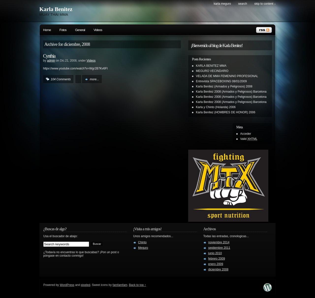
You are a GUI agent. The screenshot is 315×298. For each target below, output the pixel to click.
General (80, 30)
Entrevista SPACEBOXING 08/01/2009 (221, 81)
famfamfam (119, 285)
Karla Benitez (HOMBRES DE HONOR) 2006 (225, 112)
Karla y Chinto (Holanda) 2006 (216, 107)
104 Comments (61, 79)
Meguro (143, 247)
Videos (98, 30)
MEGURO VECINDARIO (212, 71)
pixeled (85, 285)
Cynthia (49, 56)
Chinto (142, 242)
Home (47, 30)
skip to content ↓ (265, 3)
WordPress (67, 285)
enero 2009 (215, 264)
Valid (248, 139)
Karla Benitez (55, 9)
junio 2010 (215, 253)
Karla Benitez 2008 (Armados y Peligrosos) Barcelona (231, 91)
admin (51, 60)
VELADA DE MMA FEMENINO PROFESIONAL (227, 76)
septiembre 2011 (219, 247)
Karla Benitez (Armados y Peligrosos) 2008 (224, 86)
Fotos (63, 30)
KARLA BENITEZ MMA (211, 65)
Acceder (245, 133)
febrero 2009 (216, 258)
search (242, 3)
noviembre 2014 (218, 242)
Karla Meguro (222, 3)
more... (94, 79)
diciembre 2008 (218, 269)
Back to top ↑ (137, 285)
